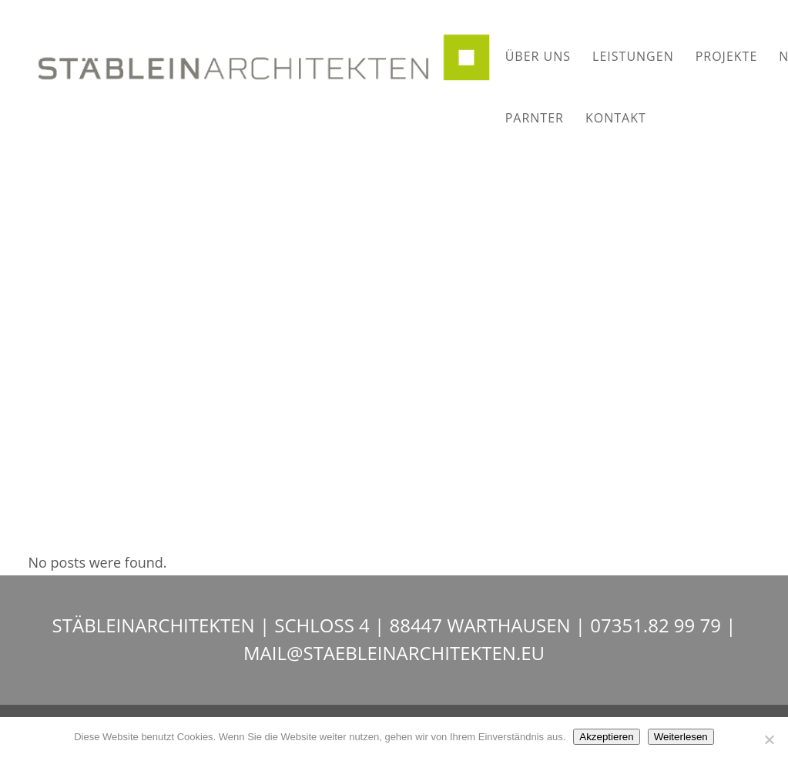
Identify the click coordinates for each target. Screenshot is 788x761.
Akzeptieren (606, 737)
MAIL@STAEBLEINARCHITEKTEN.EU (394, 652)
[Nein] (768, 739)
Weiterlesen (681, 737)
